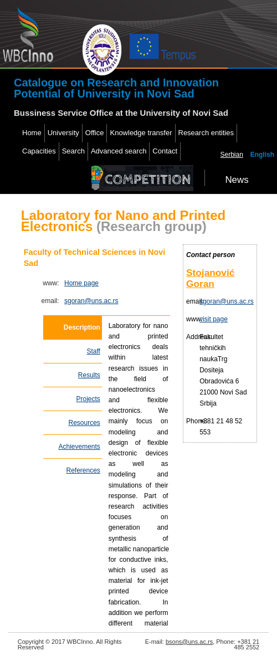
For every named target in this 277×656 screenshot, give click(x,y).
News (236, 180)
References (83, 470)
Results (89, 375)
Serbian (231, 154)
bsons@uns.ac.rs (189, 641)
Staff (93, 351)
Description (82, 327)
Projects (88, 399)
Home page (81, 283)
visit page (213, 319)
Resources (84, 423)
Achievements (79, 446)
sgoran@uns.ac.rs (91, 301)
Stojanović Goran (210, 278)
